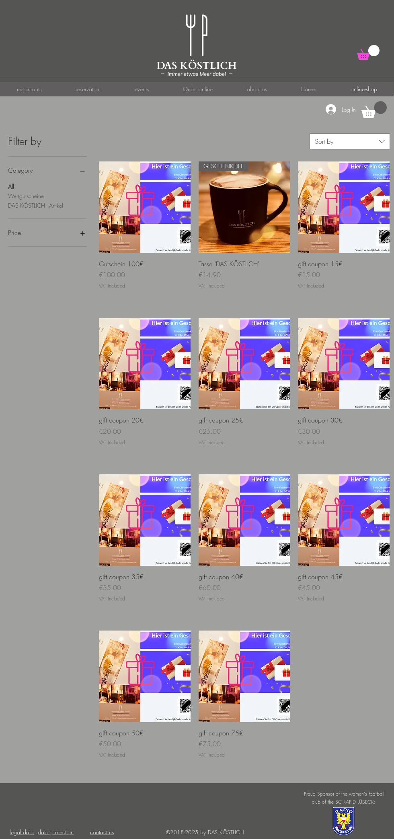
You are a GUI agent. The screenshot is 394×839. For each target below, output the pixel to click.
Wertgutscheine (26, 195)
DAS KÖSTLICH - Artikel (35, 205)
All (11, 186)
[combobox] (350, 141)
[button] (368, 52)
